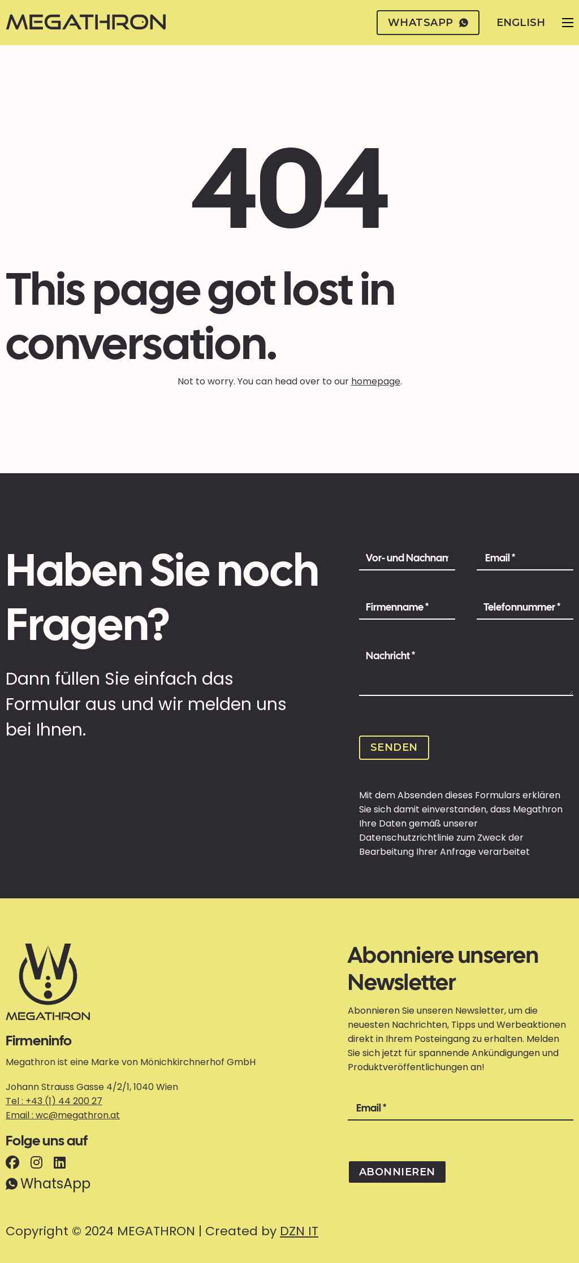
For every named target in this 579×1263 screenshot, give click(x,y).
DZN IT (299, 1231)
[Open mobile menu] (567, 22)
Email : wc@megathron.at (63, 1115)
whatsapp (428, 22)
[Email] (525, 558)
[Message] (466, 670)
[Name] (407, 558)
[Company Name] (407, 608)
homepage (375, 381)
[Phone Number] (525, 608)
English (520, 22)
